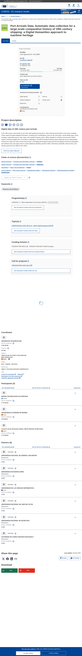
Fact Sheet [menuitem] (6, 41)
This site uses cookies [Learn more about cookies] (28, 649)
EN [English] (6, 124)
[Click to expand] (75, 393)
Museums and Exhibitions (10, 189)
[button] (73, 5)
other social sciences (19, 170)
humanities (4, 167)
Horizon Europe (15, 16)
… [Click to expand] (7, 16)
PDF (28, 570)
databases (40, 164)
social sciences (6, 170)
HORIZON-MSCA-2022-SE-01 (21, 265)
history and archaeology (17, 167)
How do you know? (35, 1)
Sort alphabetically (7, 388)
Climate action (52, 100)
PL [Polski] (21, 124)
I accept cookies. (28, 653)
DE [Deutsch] (2, 124)
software (39, 161)
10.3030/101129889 (25, 60)
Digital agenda (30, 96)
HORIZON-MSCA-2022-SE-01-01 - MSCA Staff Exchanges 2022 (32, 225)
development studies (33, 170)
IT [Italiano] (17, 124)
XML (10, 570)
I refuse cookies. (54, 653)
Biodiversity (30, 103)
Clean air (52, 96)
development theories (48, 170)
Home (3, 16)
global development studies (65, 170)
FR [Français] (14, 124)
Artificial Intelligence (30, 100)
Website (20, 374)
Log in (69, 5)
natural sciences (6, 161)
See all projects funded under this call (25, 270)
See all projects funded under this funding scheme (29, 251)
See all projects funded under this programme (28, 207)
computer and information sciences (24, 161)
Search (78, 5)
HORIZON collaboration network (10, 378)
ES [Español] (10, 124)
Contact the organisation (8, 374)
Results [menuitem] (14, 41)
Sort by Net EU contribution (40, 388)
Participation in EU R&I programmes (11, 376)
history (29, 167)
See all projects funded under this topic (26, 230)
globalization (5, 172)
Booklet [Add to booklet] (63, 558)
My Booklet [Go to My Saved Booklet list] (75, 558)
